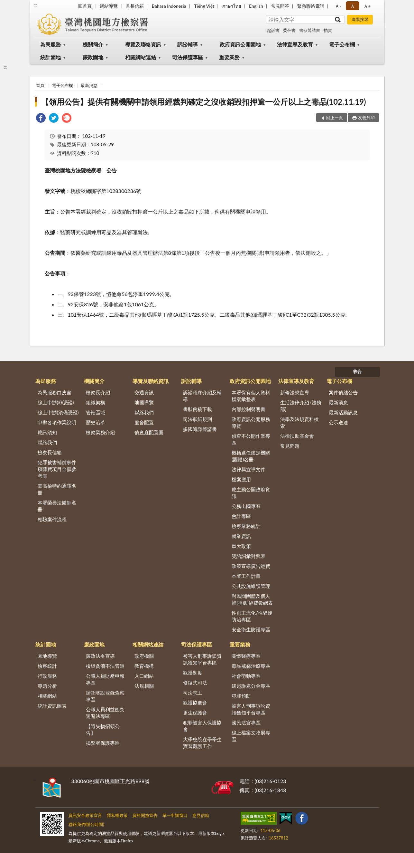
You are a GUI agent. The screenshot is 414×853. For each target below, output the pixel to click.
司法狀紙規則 (197, 419)
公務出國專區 (246, 506)
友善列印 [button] (366, 117)
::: (35, 4)
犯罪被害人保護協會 (202, 726)
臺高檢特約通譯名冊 (57, 489)
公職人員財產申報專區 (105, 679)
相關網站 (47, 696)
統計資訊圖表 (52, 706)
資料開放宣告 (145, 815)
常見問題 (289, 446)
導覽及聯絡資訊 (143, 44)
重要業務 (229, 57)
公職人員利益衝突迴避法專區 (105, 712)
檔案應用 (241, 479)
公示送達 (338, 422)
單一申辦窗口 (175, 815)
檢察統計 (47, 666)
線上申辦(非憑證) (56, 402)
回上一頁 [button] (334, 117)
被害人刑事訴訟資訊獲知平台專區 (202, 659)
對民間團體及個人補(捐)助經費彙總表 (252, 599)
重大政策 (241, 546)
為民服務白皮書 (54, 392)
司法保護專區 (187, 57)
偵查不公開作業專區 (251, 439)
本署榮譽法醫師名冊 (57, 506)
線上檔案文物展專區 (251, 736)
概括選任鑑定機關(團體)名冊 (251, 456)
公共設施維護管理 (251, 586)
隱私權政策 (117, 815)
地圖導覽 (144, 402)
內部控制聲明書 (248, 409)
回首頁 (85, 6)
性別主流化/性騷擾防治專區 (252, 616)
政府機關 (144, 656)
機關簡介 (93, 44)
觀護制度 (192, 673)
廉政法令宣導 (100, 656)
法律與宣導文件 (248, 469)
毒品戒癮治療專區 (251, 666)
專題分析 (47, 686)
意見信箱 (200, 815)
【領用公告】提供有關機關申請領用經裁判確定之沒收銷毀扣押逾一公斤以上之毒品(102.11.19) (203, 101)
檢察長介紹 (98, 392)
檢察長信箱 (50, 452)
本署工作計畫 (246, 576)
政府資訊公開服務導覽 (251, 422)
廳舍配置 (144, 422)
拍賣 (328, 30)
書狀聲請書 (309, 30)
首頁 (40, 85)
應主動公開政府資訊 (251, 492)
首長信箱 (135, 6)
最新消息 (89, 85)
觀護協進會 (195, 702)
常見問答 (280, 6)
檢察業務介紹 (100, 432)
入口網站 (144, 676)
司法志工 (192, 692)
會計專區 (241, 516)
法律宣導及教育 (295, 44)
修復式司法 (195, 682)
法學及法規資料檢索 (299, 422)
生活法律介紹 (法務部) (300, 405)
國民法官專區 (246, 722)
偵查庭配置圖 (148, 432)
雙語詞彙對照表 (248, 556)
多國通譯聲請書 (200, 429)
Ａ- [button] (338, 6)
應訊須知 (47, 432)
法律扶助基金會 (297, 436)
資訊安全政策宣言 (85, 815)
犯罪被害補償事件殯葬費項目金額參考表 (57, 469)
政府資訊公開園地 (240, 44)
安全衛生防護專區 (251, 629)
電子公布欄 (342, 44)
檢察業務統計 (246, 526)
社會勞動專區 (246, 676)
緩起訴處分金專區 (251, 686)
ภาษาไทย (231, 6)
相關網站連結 (140, 57)
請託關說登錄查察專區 (105, 696)
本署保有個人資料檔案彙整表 (251, 395)
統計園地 (50, 57)
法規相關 (144, 686)
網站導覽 (109, 6)
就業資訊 (241, 536)
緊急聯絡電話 (310, 6)
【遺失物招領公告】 (103, 729)
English (256, 6)
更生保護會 (195, 712)
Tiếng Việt (204, 6)
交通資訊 (144, 392)
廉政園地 (93, 57)
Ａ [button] (352, 6)
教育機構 (144, 666)
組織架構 (95, 402)
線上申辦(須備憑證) (58, 412)
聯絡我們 (47, 442)
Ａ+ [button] (367, 6)
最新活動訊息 (343, 412)
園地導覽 (47, 656)
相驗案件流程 (52, 519)
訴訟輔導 (187, 44)
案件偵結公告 (343, 392)
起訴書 (273, 30)
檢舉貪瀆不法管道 (105, 666)
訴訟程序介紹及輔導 (202, 395)
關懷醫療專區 (246, 656)
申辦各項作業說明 (57, 422)
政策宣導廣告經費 (251, 566)
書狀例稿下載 (197, 409)
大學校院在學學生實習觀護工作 (202, 742)
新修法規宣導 (294, 392)
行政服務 (47, 676)
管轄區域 (95, 412)
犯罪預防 (241, 696)
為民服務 (50, 44)
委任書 (289, 30)
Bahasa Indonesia (169, 6)
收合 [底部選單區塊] (357, 371)
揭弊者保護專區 (103, 743)
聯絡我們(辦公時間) (86, 824)
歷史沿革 (95, 422)
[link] (41, 118)
